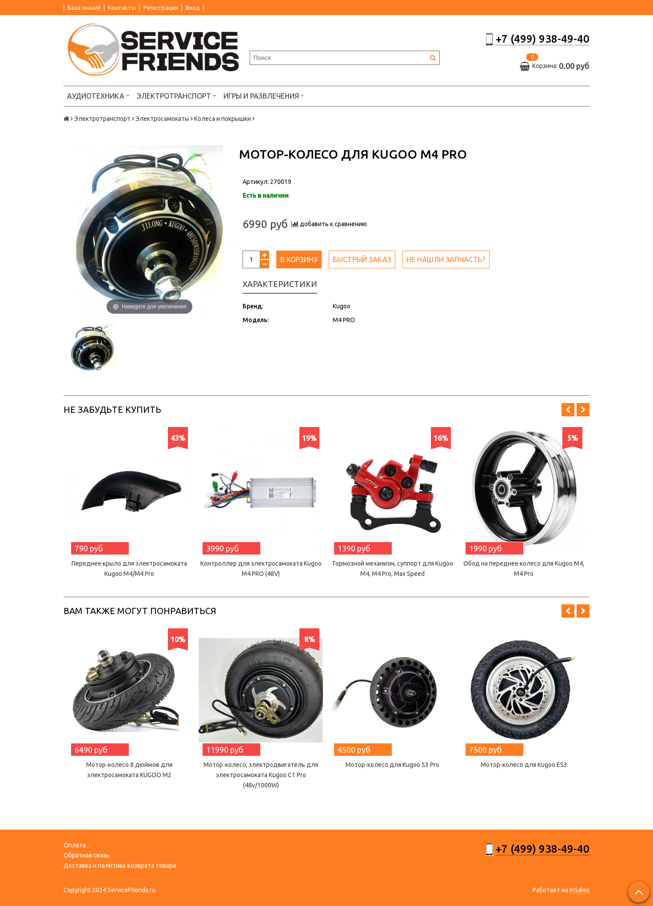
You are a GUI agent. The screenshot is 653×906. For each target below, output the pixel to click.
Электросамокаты (162, 118)
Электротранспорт (176, 95)
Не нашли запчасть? (446, 259)
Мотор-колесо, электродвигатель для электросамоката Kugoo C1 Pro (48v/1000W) (260, 775)
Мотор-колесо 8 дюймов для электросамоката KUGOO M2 (129, 769)
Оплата (75, 845)
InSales (579, 890)
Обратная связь (87, 855)
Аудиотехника (98, 95)
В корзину (299, 259)
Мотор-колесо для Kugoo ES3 (524, 764)
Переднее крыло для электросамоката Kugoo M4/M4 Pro (129, 568)
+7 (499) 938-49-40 (542, 39)
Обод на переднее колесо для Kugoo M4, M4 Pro (523, 568)
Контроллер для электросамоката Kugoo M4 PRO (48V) (261, 568)
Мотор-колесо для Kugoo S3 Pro (392, 764)
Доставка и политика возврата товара (120, 865)
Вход (193, 7)
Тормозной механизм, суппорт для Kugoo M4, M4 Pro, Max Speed (392, 568)
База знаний (84, 7)
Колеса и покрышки (222, 118)
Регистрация (160, 7)
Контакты (122, 7)
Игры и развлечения (263, 95)
